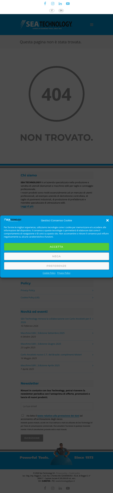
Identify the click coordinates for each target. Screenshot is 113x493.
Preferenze (56, 265)
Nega (56, 256)
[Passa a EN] (61, 10)
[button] (107, 220)
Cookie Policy (49, 272)
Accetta (56, 246)
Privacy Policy (63, 272)
